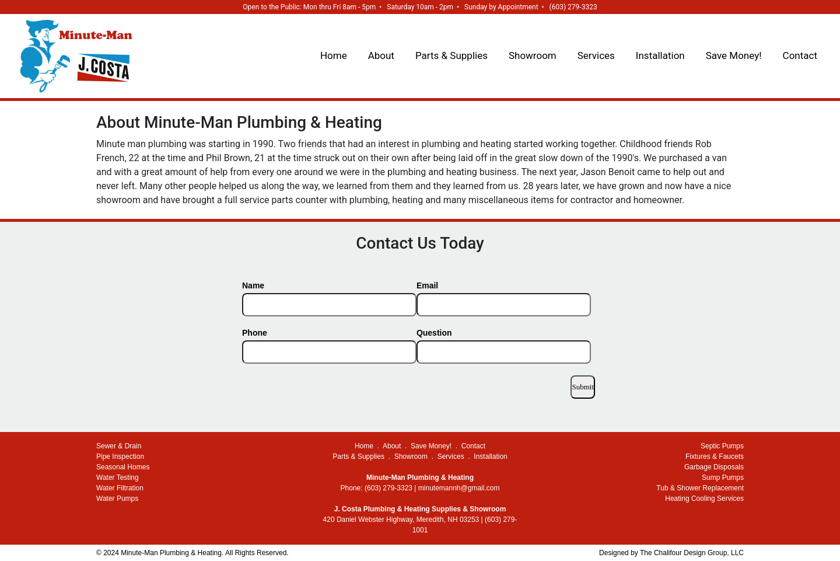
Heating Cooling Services (704, 498)
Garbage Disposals (714, 467)
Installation (660, 55)
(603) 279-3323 (573, 7)
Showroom (532, 55)
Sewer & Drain (118, 446)
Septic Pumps (722, 446)
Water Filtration (120, 488)
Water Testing (117, 477)
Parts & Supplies (451, 55)
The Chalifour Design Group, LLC (692, 553)
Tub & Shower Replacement (700, 488)
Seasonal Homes (122, 467)
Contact (800, 55)
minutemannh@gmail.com (459, 488)
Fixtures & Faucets (714, 456)
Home (333, 55)
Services (596, 55)
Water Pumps (117, 498)
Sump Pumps (723, 477)
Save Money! (734, 55)
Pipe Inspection (120, 456)
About (381, 55)
